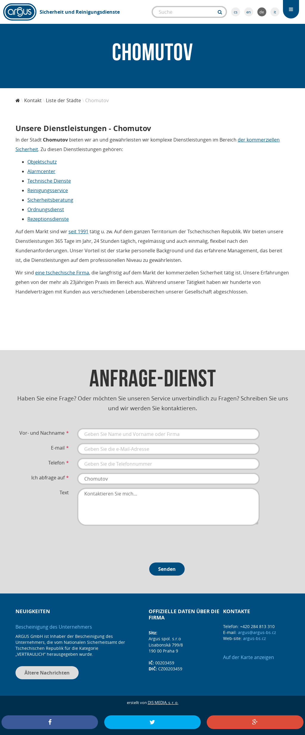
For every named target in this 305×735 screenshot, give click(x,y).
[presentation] (122, 542)
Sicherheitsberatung (50, 200)
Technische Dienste (49, 181)
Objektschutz (42, 162)
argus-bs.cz (254, 638)
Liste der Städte (63, 100)
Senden (167, 569)
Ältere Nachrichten (47, 672)
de (261, 12)
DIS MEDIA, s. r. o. (163, 702)
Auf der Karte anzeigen (248, 657)
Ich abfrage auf (48, 477)
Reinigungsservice (47, 190)
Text (64, 492)
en (248, 12)
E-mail (58, 448)
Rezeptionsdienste (48, 219)
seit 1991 (78, 231)
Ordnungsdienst (45, 209)
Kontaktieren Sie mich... (168, 507)
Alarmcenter (41, 171)
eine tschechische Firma (62, 272)
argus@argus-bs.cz (257, 632)
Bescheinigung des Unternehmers (53, 627)
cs (235, 12)
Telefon (56, 462)
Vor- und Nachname (42, 433)
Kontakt (33, 100)
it (275, 12)
